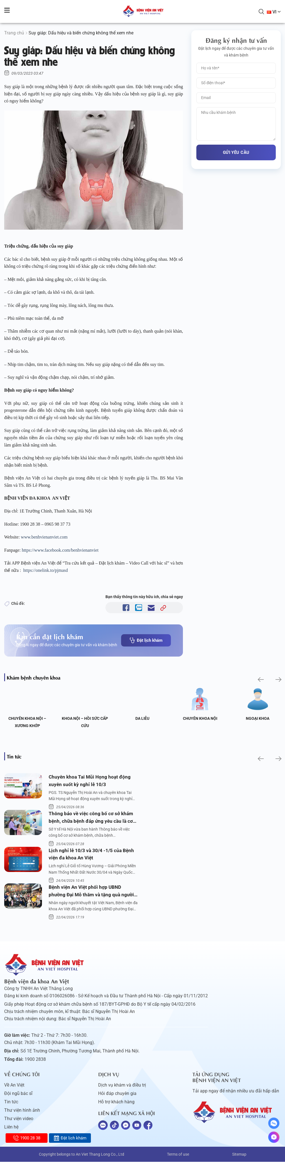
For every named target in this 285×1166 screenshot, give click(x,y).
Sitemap (239, 1158)
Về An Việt (14, 1089)
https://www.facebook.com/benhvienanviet (60, 550)
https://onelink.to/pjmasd (45, 570)
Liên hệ (11, 1131)
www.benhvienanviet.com (44, 537)
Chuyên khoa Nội (200, 718)
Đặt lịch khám (145, 640)
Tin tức (11, 1106)
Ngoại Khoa (257, 718)
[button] (260, 679)
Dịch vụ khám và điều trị (122, 1089)
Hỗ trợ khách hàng (116, 1106)
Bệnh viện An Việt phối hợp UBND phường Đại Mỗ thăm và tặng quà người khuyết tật (93, 895)
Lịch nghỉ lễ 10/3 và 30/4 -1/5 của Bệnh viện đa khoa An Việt (92, 857)
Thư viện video (18, 1122)
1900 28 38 (26, 1138)
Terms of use (178, 1158)
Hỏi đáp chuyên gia (117, 1097)
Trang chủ (14, 33)
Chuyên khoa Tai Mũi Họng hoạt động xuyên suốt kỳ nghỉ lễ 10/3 (91, 781)
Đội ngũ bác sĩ (18, 1097)
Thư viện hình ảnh (22, 1114)
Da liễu (142, 718)
